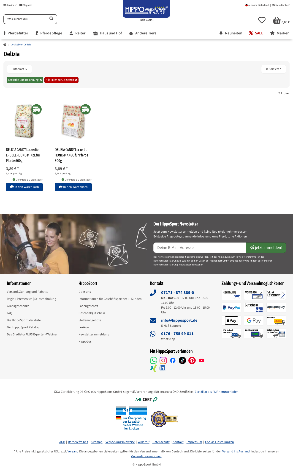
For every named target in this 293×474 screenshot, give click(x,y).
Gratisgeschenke (18, 306)
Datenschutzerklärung (165, 264)
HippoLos (85, 341)
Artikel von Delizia (21, 44)
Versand (73, 451)
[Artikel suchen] (51, 19)
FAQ (9, 313)
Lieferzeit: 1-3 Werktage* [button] (28, 179)
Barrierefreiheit (78, 442)
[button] (262, 20)
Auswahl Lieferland (257, 5)
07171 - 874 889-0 (177, 293)
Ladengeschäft (88, 306)
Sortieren (273, 69)
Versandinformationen (146, 456)
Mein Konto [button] (281, 5)
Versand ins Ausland (236, 451)
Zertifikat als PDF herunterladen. (217, 392)
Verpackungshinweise (120, 442)
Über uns (85, 292)
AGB (62, 442)
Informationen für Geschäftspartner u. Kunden (110, 299)
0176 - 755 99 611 (177, 334)
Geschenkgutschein (92, 313)
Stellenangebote (90, 320)
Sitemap (97, 442)
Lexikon (84, 327)
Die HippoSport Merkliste (24, 320)
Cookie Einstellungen (219, 442)
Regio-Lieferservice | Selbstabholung (31, 299)
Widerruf (143, 442)
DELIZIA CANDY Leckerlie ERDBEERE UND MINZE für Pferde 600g (23, 155)
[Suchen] (24, 19)
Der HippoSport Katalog (23, 327)
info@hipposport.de (179, 320)
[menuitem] (16, 33)
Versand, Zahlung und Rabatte (27, 292)
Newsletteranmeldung (94, 334)
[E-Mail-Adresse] (199, 248)
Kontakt (178, 442)
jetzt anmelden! (266, 248)
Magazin (25, 5)
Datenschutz (161, 442)
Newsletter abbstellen (191, 264)
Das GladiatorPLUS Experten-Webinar (32, 334)
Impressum (194, 442)
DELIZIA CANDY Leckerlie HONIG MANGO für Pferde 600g (71, 155)
